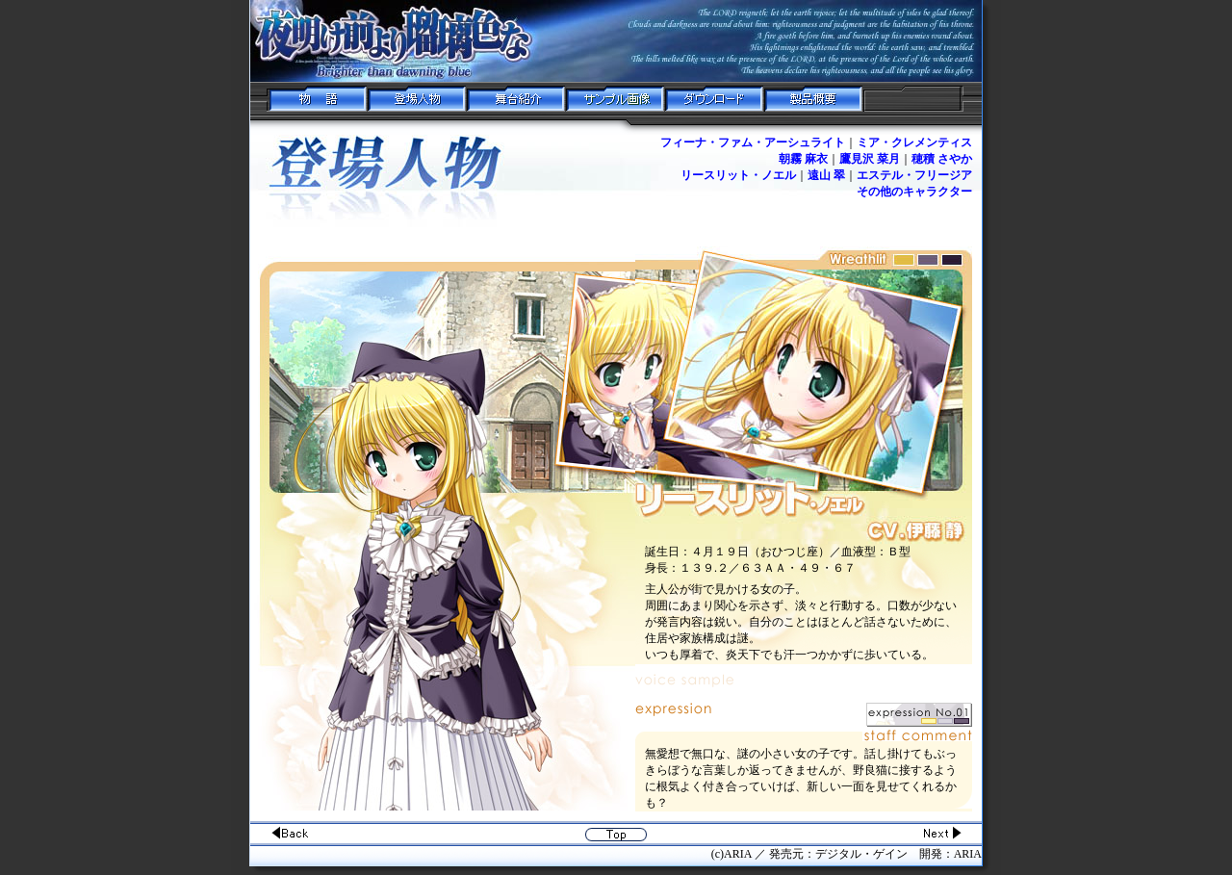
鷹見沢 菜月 (869, 159)
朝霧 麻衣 (803, 159)
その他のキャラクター (914, 191)
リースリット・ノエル (738, 175)
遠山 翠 (826, 175)
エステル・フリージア (914, 175)
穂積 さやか (941, 159)
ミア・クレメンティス (914, 142)
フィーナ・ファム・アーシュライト (752, 142)
